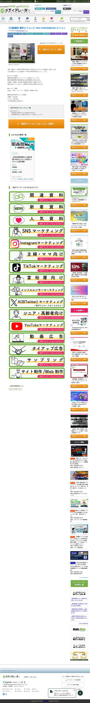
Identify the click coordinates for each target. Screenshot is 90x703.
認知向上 (64, 33)
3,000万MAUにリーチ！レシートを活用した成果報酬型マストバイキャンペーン (79, 199)
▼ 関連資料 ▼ (79, 41)
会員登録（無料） (40, 8)
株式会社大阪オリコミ (22, 30)
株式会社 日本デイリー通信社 (26, 178)
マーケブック (7, 691)
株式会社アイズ (11, 682)
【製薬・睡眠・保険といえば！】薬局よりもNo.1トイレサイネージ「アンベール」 (79, 89)
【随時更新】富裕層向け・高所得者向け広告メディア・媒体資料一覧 (79, 610)
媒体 (11, 389)
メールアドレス (40, 11)
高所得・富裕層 (18, 33)
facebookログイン (51, 8)
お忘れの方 (52, 10)
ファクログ (35, 691)
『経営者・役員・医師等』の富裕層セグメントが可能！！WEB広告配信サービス (79, 430)
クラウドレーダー (8, 689)
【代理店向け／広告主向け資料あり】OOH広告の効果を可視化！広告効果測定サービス (79, 142)
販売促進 (58, 33)
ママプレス (18, 691)
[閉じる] (74, 690)
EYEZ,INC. (46, 701)
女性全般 (10, 33)
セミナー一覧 (85, 1)
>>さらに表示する (83, 623)
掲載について (76, 1)
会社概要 (5, 686)
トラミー (18, 689)
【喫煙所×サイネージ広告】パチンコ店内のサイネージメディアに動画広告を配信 (79, 115)
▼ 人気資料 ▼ (79, 310)
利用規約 (26, 677)
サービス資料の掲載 (73, 684)
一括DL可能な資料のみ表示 (77, 21)
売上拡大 (52, 33)
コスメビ (27, 691)
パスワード (49, 11)
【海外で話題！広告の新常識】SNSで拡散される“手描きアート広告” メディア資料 (79, 168)
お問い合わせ (33, 677)
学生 (24, 33)
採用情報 (10, 686)
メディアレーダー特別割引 (79, 584)
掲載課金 (10, 36)
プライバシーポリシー (19, 686)
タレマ (34, 689)
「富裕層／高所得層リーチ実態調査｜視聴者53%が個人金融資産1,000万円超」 (79, 274)
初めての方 (60, 1)
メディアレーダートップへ (8, 670)
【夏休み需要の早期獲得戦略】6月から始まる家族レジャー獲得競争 (79, 252)
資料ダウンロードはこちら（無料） (38, 124)
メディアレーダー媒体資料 (73, 680)
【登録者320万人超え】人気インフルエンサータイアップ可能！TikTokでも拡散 (79, 225)
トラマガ (27, 689)
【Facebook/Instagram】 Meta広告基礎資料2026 (79, 328)
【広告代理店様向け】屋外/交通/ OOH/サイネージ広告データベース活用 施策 (22, 159)
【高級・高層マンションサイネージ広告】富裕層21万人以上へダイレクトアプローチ (79, 63)
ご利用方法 (68, 1)
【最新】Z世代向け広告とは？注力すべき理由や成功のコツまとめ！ (79, 617)
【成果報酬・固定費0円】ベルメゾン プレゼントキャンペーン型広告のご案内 (79, 380)
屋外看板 (47, 33)
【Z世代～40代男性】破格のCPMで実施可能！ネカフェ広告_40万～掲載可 (79, 354)
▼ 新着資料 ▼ (79, 181)
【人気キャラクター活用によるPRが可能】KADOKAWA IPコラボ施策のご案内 (79, 404)
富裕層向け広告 (17, 389)
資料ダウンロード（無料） (52, 49)
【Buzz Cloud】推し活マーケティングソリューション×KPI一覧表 (79, 298)
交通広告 (29, 33)
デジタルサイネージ (38, 33)
